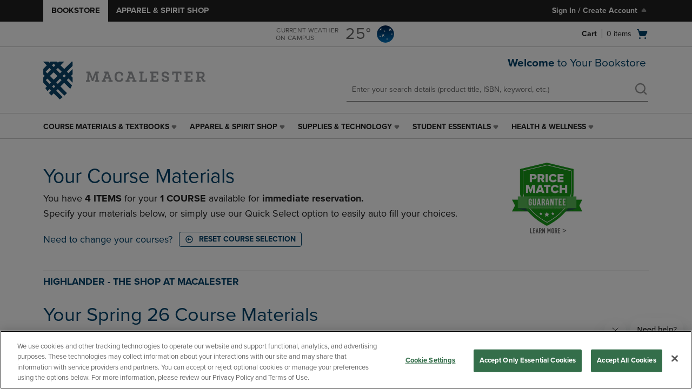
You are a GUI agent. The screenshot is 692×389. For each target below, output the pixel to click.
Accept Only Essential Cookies (528, 360)
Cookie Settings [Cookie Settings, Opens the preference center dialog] (430, 360)
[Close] (675, 358)
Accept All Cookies (626, 360)
